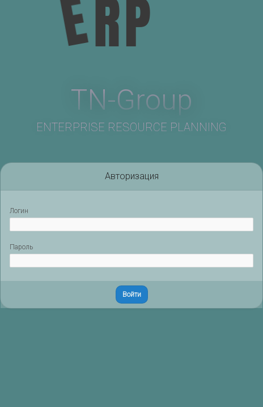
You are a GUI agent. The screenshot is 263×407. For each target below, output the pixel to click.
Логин (19, 211)
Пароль (21, 247)
